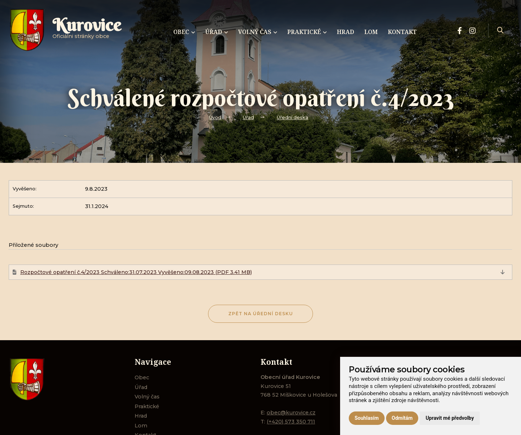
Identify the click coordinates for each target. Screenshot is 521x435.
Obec (142, 377)
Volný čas (147, 396)
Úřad (248, 117)
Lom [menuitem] (371, 32)
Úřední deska (292, 117)
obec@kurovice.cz (291, 412)
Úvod (215, 117)
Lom (141, 425)
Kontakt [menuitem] (402, 32)
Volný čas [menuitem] (257, 32)
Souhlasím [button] (367, 418)
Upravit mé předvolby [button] (449, 418)
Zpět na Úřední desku (260, 313)
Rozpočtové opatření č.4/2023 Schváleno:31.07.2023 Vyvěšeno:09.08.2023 (136, 272)
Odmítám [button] (402, 418)
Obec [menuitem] (184, 32)
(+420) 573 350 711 (291, 421)
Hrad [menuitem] (345, 32)
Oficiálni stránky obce (86, 30)
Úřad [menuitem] (216, 32)
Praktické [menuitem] (307, 32)
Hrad (141, 416)
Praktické (147, 406)
